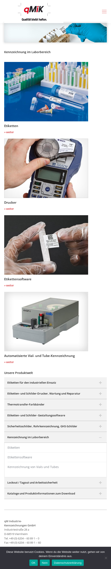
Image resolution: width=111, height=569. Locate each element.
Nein (45, 562)
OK (33, 562)
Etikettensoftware (20, 457)
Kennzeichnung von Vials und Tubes (33, 467)
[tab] (55, 382)
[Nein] (106, 558)
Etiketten (14, 448)
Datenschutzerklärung (67, 562)
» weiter (9, 132)
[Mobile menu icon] (104, 11)
